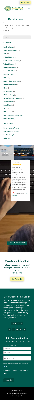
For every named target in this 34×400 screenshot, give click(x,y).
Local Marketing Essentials (11, 135)
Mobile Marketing (8, 95)
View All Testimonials (17, 243)
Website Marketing (8, 64)
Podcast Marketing (8, 57)
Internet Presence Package (10, 131)
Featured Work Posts (9, 71)
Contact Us (13, 396)
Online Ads (6, 138)
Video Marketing (8, 101)
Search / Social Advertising (11, 81)
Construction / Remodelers (11, 61)
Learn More (17, 323)
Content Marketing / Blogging (12, 98)
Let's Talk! (25, 2)
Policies (21, 396)
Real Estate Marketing (9, 67)
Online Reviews (7, 112)
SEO (4, 108)
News (5, 88)
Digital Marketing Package (11, 128)
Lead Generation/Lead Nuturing (12, 115)
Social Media (7, 105)
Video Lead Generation (10, 50)
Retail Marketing (8, 47)
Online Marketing (8, 119)
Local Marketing (8, 91)
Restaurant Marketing (9, 84)
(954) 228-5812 (17, 273)
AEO (4, 54)
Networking (6, 78)
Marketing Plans (8, 74)
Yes (6, 366)
